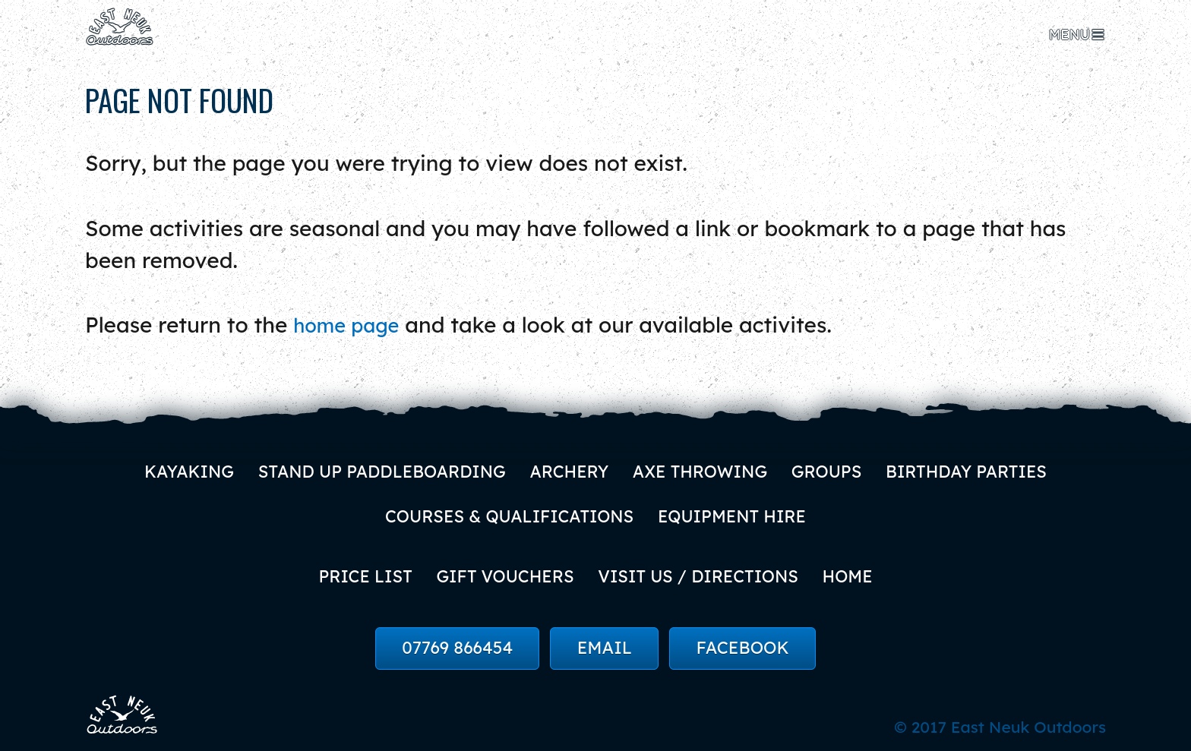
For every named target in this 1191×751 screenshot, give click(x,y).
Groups (834, 467)
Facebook (742, 648)
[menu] (1077, 35)
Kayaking (177, 467)
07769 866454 (457, 648)
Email (605, 648)
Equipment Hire (735, 514)
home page (351, 321)
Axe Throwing (703, 467)
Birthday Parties (977, 467)
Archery (568, 467)
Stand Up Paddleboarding (375, 467)
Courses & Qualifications (507, 514)
